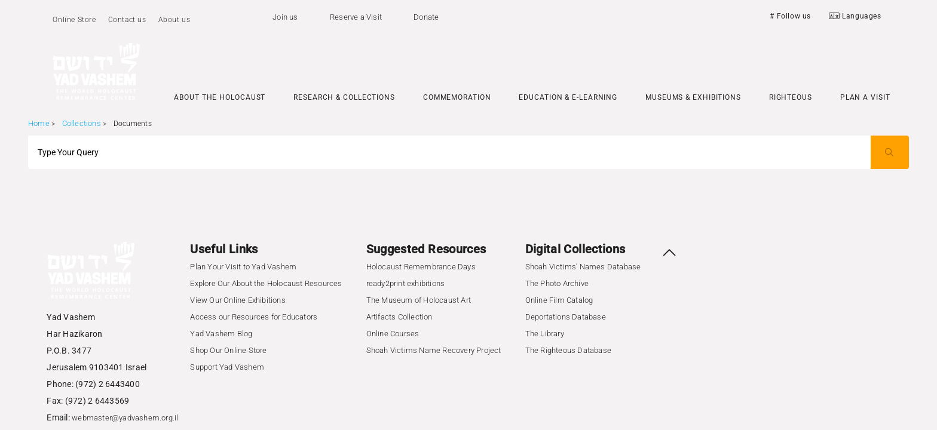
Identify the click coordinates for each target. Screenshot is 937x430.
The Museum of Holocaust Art (418, 300)
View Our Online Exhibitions (237, 300)
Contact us (127, 20)
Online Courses (392, 333)
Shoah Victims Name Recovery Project (433, 350)
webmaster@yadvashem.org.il (125, 417)
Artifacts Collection (399, 316)
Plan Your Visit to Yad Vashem (243, 266)
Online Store (74, 20)
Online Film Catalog (559, 300)
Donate (426, 17)
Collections (81, 123)
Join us (285, 17)
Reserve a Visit (356, 17)
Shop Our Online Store (228, 350)
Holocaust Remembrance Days (421, 266)
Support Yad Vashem (227, 367)
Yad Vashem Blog (221, 333)
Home (39, 123)
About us (174, 20)
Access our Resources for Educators (253, 316)
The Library (544, 333)
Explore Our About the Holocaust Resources (266, 283)
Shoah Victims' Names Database (583, 266)
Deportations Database (565, 316)
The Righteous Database (568, 350)
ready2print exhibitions (405, 283)
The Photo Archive (557, 283)
